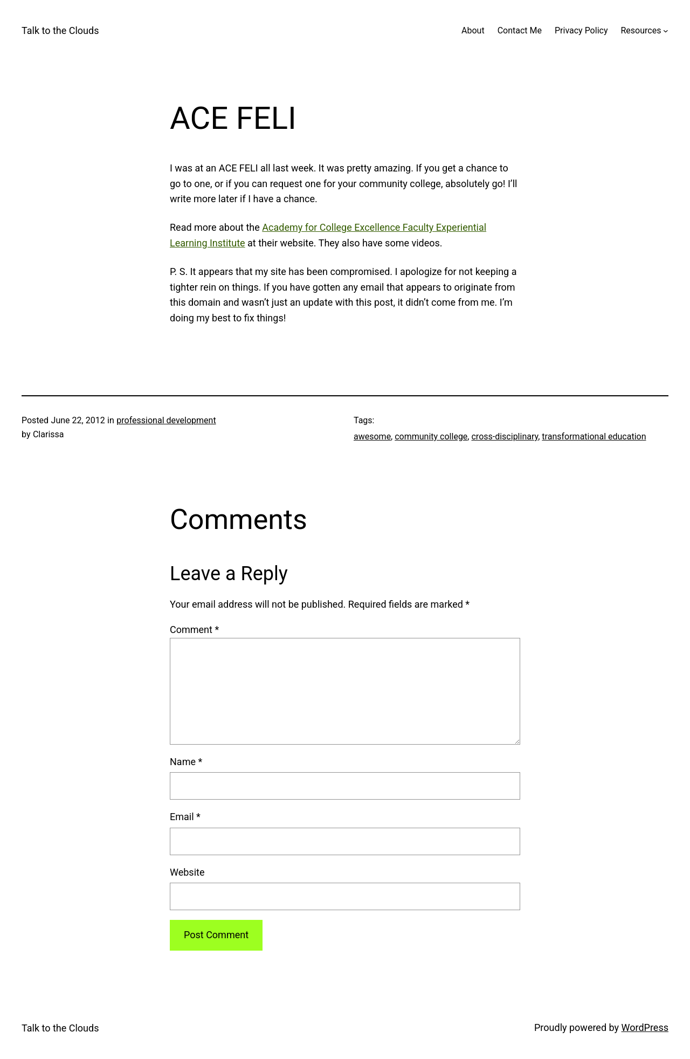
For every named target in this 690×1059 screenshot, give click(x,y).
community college (431, 436)
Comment (194, 629)
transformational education (594, 436)
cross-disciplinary (504, 436)
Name (186, 761)
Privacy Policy (581, 30)
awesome (372, 436)
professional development (166, 420)
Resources (640, 30)
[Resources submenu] (665, 30)
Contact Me (520, 30)
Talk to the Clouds (60, 30)
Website (187, 872)
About (473, 30)
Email (185, 816)
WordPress (645, 1027)
